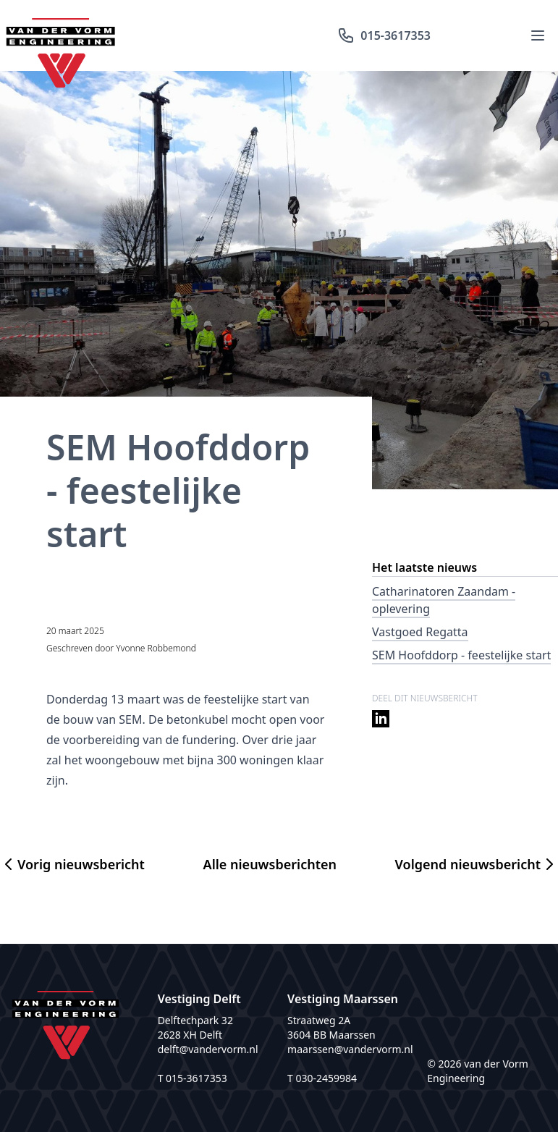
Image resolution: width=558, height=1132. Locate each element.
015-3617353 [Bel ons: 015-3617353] (384, 35)
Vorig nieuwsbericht (72, 864)
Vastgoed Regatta (420, 632)
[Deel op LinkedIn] (380, 715)
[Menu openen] (537, 35)
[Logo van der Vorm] (61, 35)
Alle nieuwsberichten (270, 864)
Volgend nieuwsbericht (476, 864)
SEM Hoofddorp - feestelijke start (461, 655)
